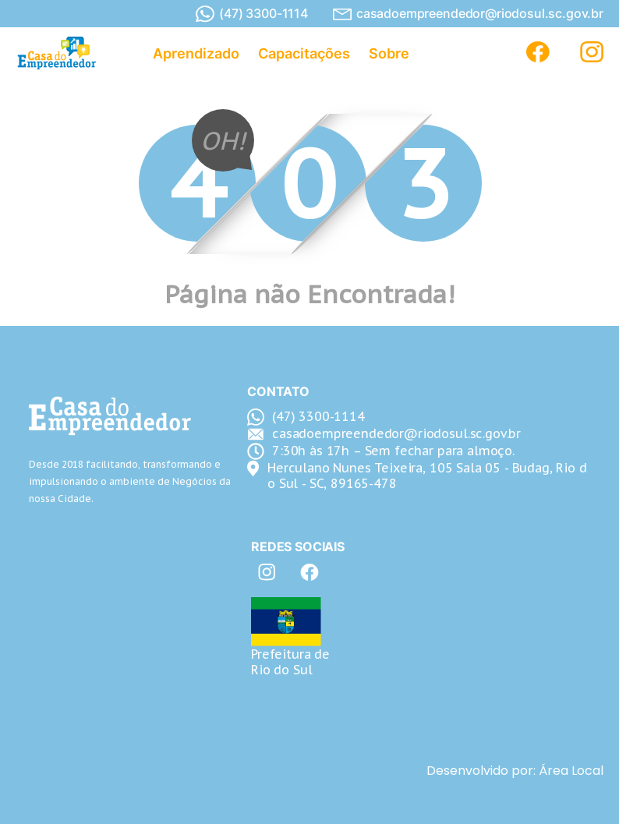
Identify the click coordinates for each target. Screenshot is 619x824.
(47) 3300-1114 (252, 14)
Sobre (389, 53)
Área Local (571, 771)
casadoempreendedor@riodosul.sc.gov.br (468, 13)
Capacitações (304, 53)
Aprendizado (196, 53)
